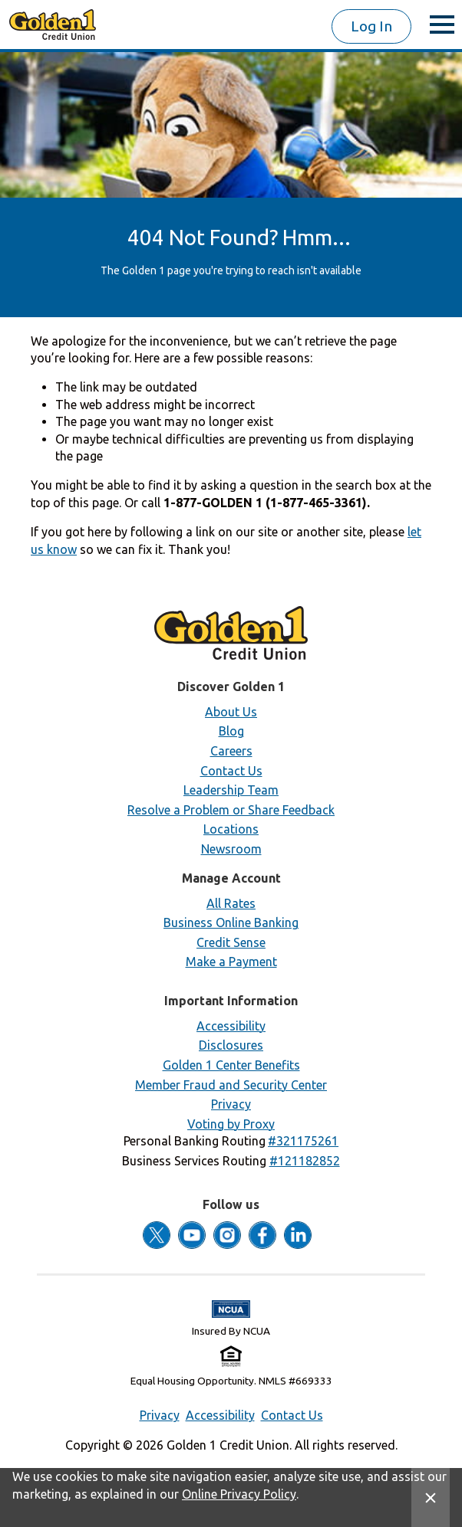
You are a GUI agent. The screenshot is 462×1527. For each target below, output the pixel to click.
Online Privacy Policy (239, 1494)
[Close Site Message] (430, 1497)
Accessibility (231, 1026)
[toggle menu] (442, 24)
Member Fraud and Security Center (231, 1085)
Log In (371, 26)
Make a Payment (231, 961)
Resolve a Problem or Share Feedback (231, 810)
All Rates (231, 903)
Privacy (231, 1104)
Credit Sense (231, 942)
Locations (231, 829)
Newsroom (231, 849)
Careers (231, 751)
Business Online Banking (231, 922)
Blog (231, 731)
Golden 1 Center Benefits (231, 1065)
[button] (303, 1140)
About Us (231, 712)
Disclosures (231, 1045)
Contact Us (231, 771)
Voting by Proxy (231, 1124)
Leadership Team (231, 790)
